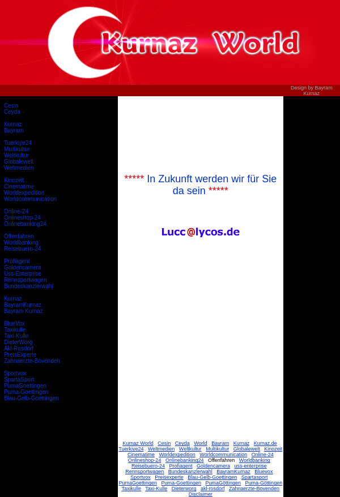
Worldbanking (21, 242)
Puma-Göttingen (264, 483)
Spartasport (254, 477)
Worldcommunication (30, 199)
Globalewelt (18, 161)
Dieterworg (184, 488)
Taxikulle (15, 330)
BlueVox (14, 323)
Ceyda (12, 112)
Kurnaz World (137, 443)
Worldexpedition (24, 193)
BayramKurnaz (22, 305)
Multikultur (17, 149)
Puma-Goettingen (26, 392)
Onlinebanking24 (25, 224)
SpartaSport (19, 379)
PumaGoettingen (25, 386)
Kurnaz (13, 124)
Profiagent (17, 261)
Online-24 (16, 211)
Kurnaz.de (265, 443)
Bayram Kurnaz (23, 311)
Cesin (11, 105)
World (200, 443)
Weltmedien (19, 168)
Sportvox (15, 373)
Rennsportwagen (25, 280)
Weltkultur (16, 155)
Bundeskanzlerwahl (28, 286)
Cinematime (19, 186)
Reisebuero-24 (22, 249)
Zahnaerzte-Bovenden (32, 361)
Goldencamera (22, 267)
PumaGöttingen (223, 483)
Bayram (13, 130)
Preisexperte (169, 477)
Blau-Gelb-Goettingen (31, 398)
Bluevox (263, 471)
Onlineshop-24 (22, 218)
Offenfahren (19, 236)
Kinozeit (14, 180)
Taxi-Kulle (16, 336)
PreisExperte (20, 355)
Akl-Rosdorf (18, 348)
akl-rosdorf (213, 488)
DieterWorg (18, 342)
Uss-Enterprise (22, 274)
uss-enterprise (251, 466)
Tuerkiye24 (18, 143)
